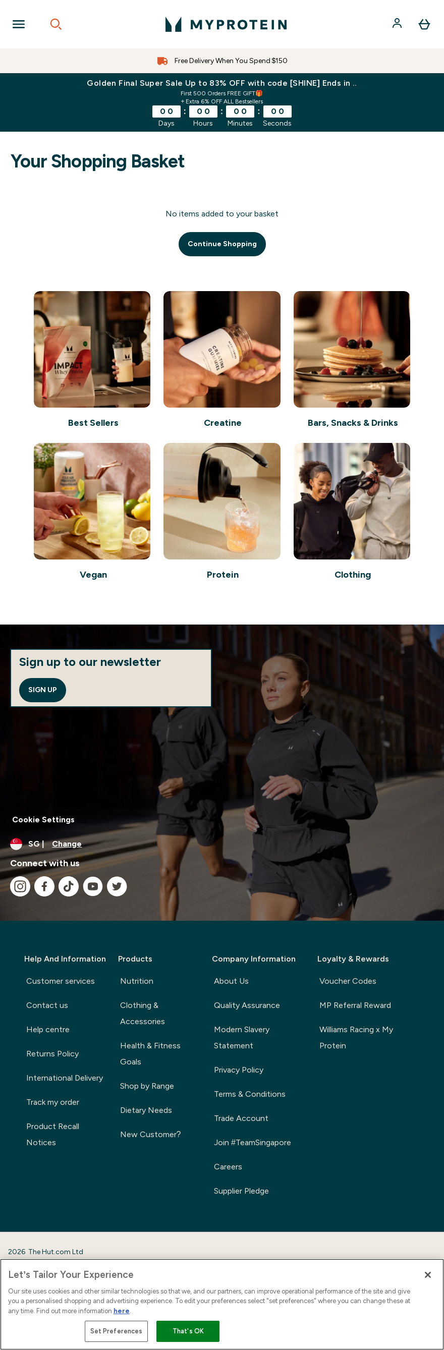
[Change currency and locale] (222, 844)
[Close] (428, 1275)
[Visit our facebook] (44, 886)
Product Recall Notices (52, 1134)
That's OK (188, 1331)
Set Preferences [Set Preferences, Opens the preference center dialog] (116, 1331)
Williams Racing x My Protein (356, 1037)
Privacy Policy (238, 1070)
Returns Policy (52, 1053)
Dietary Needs (146, 1110)
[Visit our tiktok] (69, 886)
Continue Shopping (222, 244)
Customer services (60, 981)
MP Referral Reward (355, 1005)
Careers (228, 1166)
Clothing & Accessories (142, 1013)
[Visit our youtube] (93, 886)
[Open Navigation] (19, 24)
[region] (222, 1304)
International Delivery (64, 1078)
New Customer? (150, 1134)
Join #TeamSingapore (252, 1142)
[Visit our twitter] (117, 886)
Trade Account (241, 1118)
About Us (231, 981)
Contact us (47, 1005)
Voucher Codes (347, 981)
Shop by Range (147, 1086)
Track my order (52, 1102)
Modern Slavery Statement (241, 1037)
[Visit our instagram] (20, 886)
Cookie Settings (43, 819)
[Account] (398, 24)
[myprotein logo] (226, 24)
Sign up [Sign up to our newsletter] (42, 690)
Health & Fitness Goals (150, 1053)
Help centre (48, 1029)
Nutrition (136, 981)
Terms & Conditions (250, 1094)
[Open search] (56, 24)
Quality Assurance (247, 1005)
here (122, 1311)
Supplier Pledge (241, 1191)
